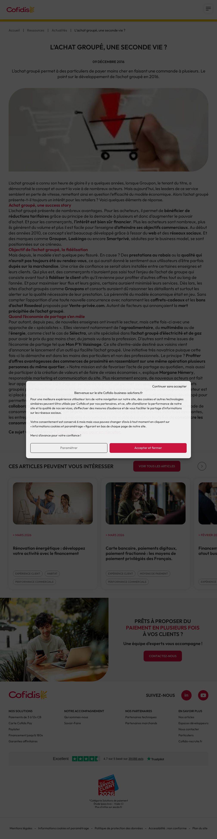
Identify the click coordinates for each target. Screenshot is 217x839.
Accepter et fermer (148, 448)
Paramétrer (69, 448)
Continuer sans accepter (169, 386)
